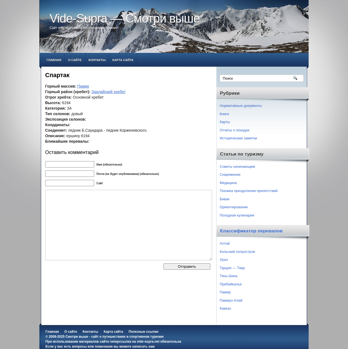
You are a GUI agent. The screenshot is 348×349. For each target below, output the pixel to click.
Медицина (228, 183)
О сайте (74, 60)
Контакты (97, 60)
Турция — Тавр (232, 268)
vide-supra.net (148, 341)
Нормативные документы (241, 106)
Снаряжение (230, 174)
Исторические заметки (238, 138)
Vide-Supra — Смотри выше (125, 18)
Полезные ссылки (143, 332)
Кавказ (225, 308)
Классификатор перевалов (251, 231)
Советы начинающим (237, 166)
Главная (54, 60)
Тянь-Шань (229, 276)
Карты (225, 122)
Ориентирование (234, 207)
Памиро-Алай (231, 300)
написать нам (143, 346)
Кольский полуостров (237, 252)
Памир (83, 86)
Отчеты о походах (234, 130)
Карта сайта (122, 60)
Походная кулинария (237, 215)
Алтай (225, 243)
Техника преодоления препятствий (249, 191)
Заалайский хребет (108, 92)
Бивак (224, 199)
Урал (224, 260)
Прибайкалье (231, 284)
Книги (224, 114)
